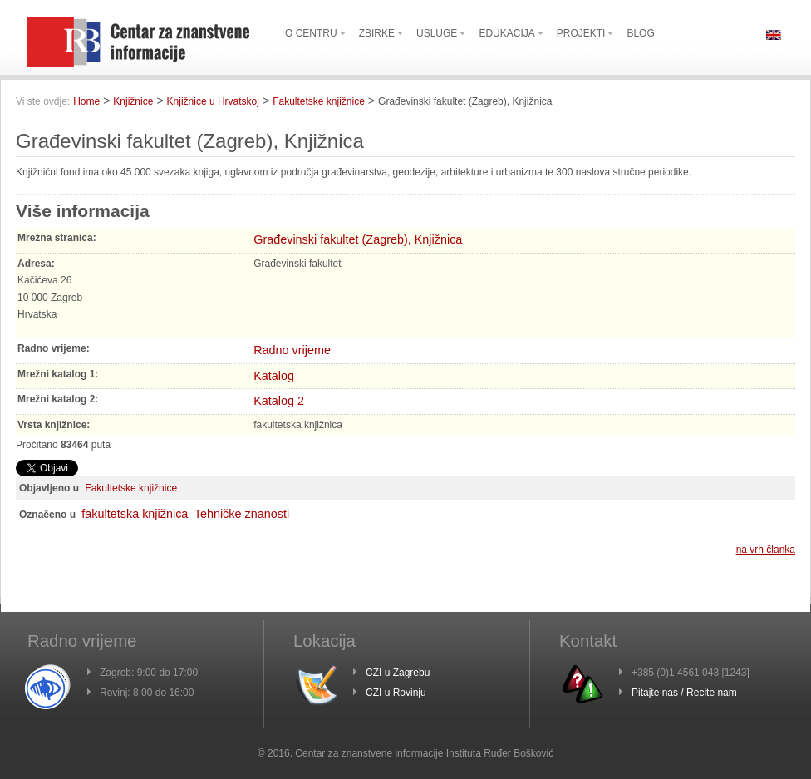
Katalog (273, 375)
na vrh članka (765, 549)
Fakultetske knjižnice (319, 101)
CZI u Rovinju (396, 692)
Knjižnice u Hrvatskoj (213, 101)
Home (86, 101)
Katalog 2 (278, 400)
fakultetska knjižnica (134, 513)
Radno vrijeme (292, 350)
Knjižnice (133, 101)
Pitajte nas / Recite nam (684, 692)
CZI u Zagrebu (398, 672)
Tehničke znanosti (241, 513)
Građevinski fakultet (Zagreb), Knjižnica (357, 239)
